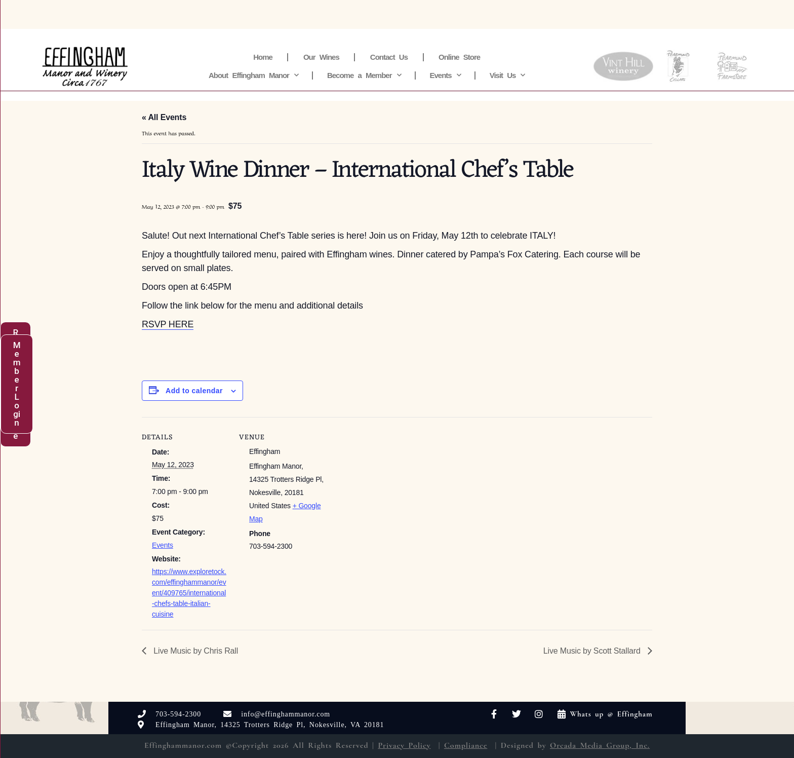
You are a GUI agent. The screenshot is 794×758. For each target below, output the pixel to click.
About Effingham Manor (253, 75)
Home (262, 57)
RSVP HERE (167, 324)
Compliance (465, 745)
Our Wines (321, 57)
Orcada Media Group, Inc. (600, 745)
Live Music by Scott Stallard (593, 651)
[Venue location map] (389, 487)
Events (445, 75)
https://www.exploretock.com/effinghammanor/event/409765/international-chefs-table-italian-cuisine (189, 592)
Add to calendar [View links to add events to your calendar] (194, 391)
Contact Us (389, 57)
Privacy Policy (404, 745)
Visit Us (507, 75)
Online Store (459, 57)
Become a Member (364, 75)
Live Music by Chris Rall (194, 651)
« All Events (164, 117)
